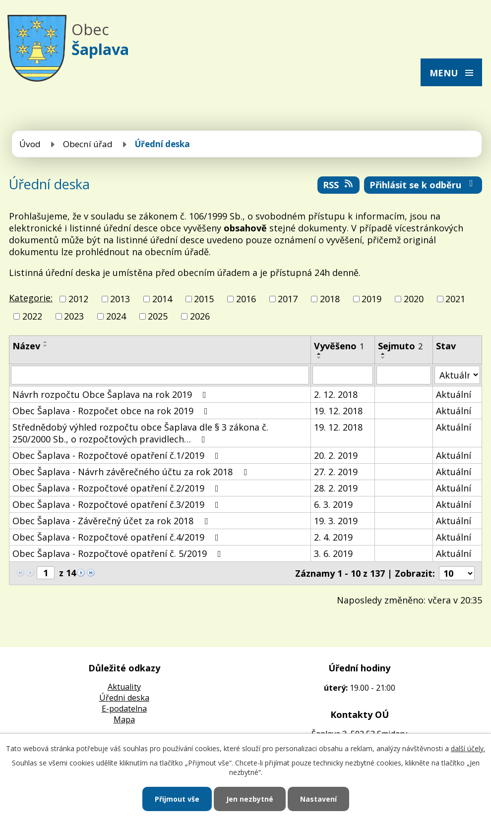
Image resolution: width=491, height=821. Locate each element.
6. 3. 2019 (333, 504)
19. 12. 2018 (338, 411)
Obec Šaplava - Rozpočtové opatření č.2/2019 (117, 488)
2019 (371, 299)
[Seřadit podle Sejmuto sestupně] (383, 358)
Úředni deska (124, 697)
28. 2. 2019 (336, 488)
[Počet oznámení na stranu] (457, 573)
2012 (78, 299)
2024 (116, 316)
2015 (204, 299)
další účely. (468, 748)
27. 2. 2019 (336, 472)
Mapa (124, 719)
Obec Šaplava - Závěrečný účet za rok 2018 (112, 521)
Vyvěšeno (339, 346)
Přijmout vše (177, 799)
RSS (339, 185)
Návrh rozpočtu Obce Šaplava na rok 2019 (111, 394)
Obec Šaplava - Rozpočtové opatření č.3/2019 (117, 504)
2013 (120, 299)
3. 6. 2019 (333, 553)
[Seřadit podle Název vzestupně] (45, 342)
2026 (200, 316)
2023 (74, 316)
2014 (162, 299)
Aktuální (453, 394)
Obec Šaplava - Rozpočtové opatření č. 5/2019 (118, 553)
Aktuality (124, 686)
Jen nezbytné (249, 799)
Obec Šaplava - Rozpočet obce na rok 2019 (112, 411)
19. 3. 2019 (336, 521)
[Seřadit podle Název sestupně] (45, 346)
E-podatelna (124, 708)
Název (26, 346)
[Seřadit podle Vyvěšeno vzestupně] (319, 354)
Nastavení (318, 799)
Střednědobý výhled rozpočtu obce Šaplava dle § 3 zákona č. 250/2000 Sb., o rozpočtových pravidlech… (140, 433)
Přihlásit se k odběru (423, 185)
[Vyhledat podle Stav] (457, 375)
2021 (455, 299)
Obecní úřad (88, 144)
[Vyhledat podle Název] (160, 375)
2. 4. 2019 (333, 537)
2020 (414, 299)
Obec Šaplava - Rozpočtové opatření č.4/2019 (117, 537)
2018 (330, 299)
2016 (246, 299)
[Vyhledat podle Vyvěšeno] (342, 375)
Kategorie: (31, 298)
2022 (32, 316)
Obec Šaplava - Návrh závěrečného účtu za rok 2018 (131, 472)
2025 (158, 316)
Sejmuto (400, 346)
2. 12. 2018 (336, 394)
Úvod (30, 144)
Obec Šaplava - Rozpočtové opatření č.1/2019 (117, 455)
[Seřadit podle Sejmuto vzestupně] (383, 354)
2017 (288, 299)
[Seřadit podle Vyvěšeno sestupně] (319, 358)
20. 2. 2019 (336, 455)
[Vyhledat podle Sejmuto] (403, 375)
